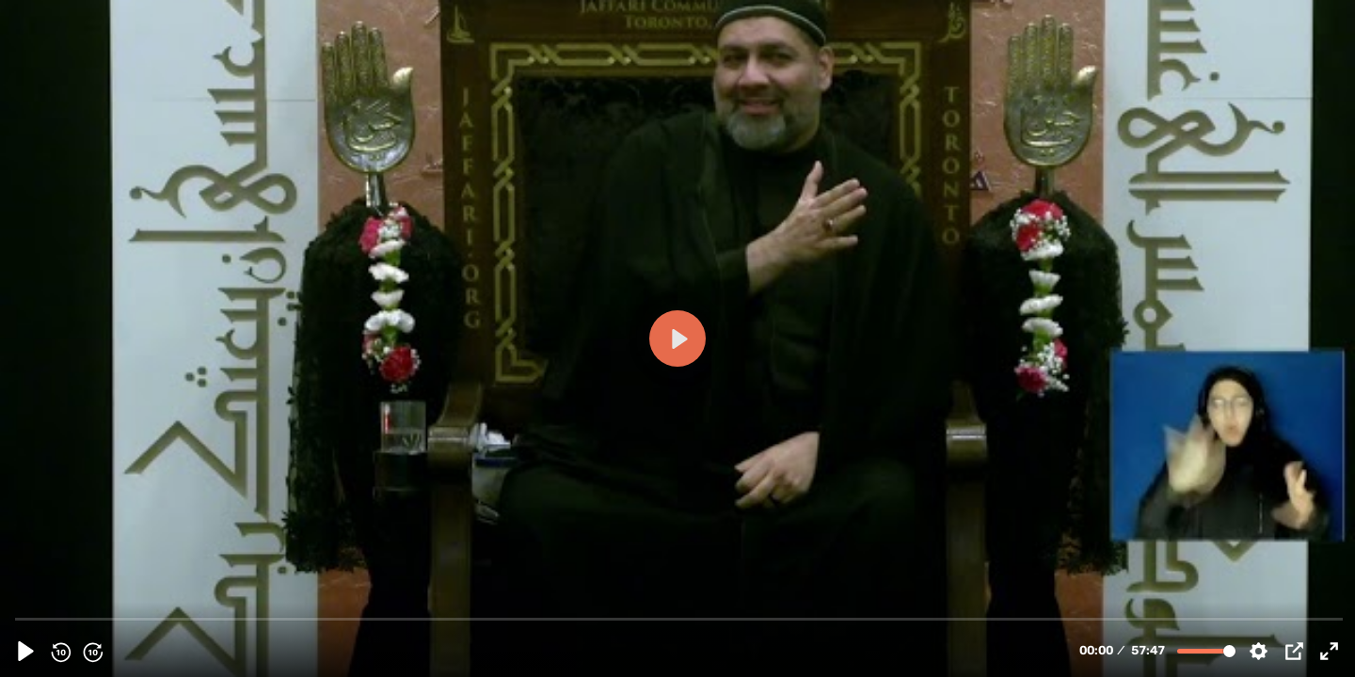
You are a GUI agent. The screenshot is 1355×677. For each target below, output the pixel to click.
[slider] (679, 618)
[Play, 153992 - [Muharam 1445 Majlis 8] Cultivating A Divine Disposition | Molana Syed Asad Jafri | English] (25, 651)
